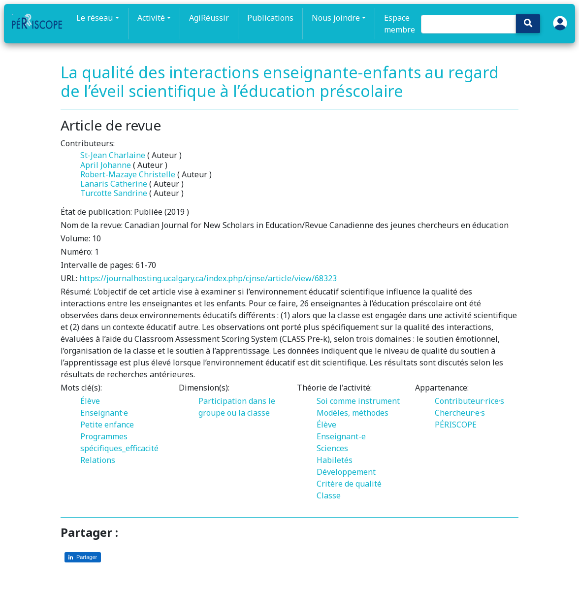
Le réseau (94, 17)
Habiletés (335, 460)
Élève (90, 400)
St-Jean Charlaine (112, 155)
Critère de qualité (349, 483)
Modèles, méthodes (352, 412)
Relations (97, 460)
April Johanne (105, 165)
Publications (270, 17)
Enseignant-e (341, 436)
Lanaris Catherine (113, 183)
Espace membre (399, 23)
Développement (346, 471)
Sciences (332, 448)
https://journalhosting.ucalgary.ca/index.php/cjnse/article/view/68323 (208, 278)
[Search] (468, 24)
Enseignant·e (104, 412)
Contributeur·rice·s (469, 400)
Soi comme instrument (358, 400)
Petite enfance (107, 424)
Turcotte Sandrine (113, 193)
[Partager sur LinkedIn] (82, 557)
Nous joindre (336, 17)
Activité (151, 17)
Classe (329, 495)
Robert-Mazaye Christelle (127, 174)
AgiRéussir (209, 17)
